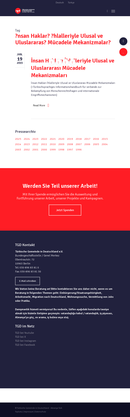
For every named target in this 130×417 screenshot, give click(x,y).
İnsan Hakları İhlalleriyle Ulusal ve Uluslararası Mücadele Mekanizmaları (72, 68)
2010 (53, 144)
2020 (61, 139)
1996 (79, 149)
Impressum (28, 412)
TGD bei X (20, 337)
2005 (96, 144)
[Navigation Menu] (113, 11)
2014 (18, 144)
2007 (79, 144)
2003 (18, 149)
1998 (61, 149)
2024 (27, 139)
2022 (44, 139)
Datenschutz (40, 412)
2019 (70, 139)
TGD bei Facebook (25, 345)
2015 (105, 139)
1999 (53, 149)
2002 (27, 149)
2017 (87, 139)
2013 (27, 144)
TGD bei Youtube (24, 333)
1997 (70, 149)
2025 (18, 139)
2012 (35, 144)
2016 (96, 139)
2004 (105, 144)
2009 (61, 144)
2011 (44, 144)
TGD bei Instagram (25, 341)
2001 (35, 149)
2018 (79, 139)
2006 (87, 144)
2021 (53, 139)
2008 (70, 144)
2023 (35, 139)
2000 (44, 149)
